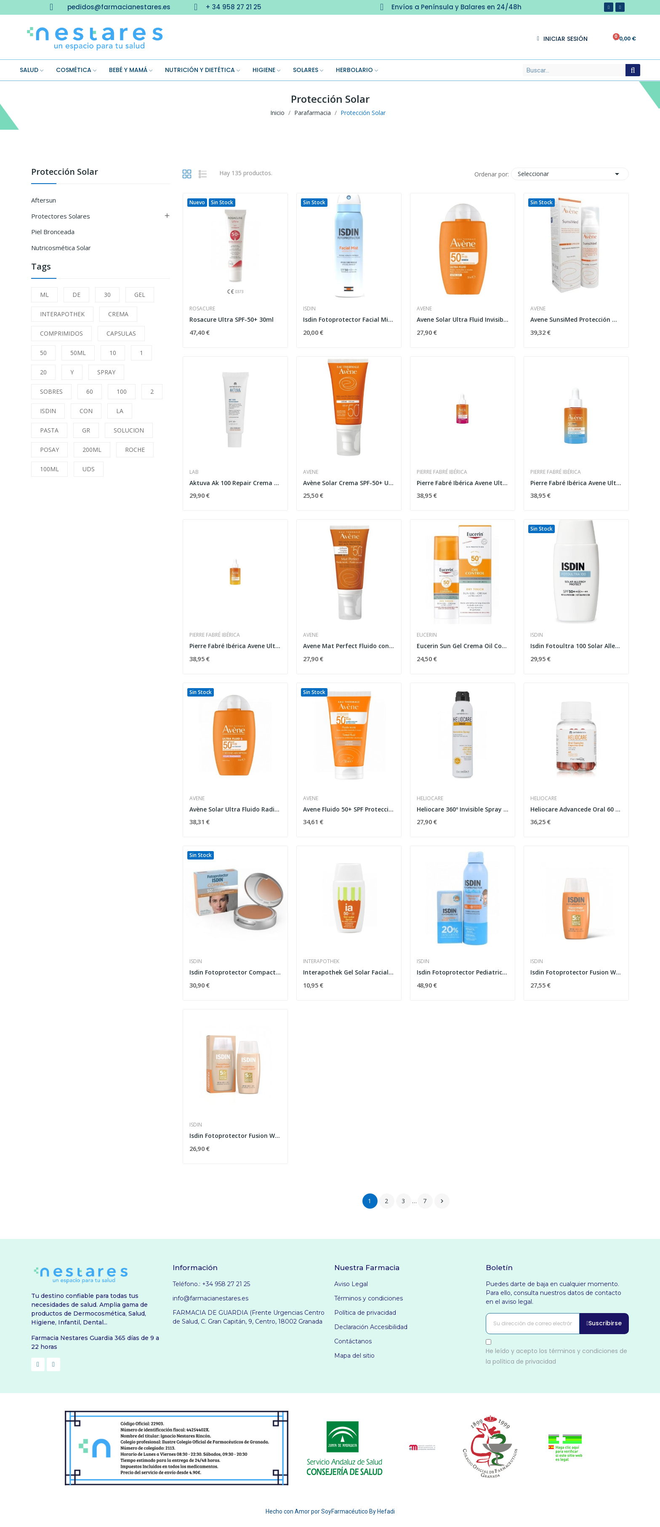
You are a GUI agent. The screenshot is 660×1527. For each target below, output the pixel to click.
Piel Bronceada (53, 231)
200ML (91, 450)
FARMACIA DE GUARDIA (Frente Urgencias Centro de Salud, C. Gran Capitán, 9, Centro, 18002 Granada (249, 1317)
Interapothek (321, 961)
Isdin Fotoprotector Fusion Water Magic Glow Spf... (576, 972)
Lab (194, 472)
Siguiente (442, 1201)
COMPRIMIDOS (61, 333)
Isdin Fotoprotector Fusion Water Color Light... (235, 1136)
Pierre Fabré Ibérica (442, 472)
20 (43, 372)
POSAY (49, 450)
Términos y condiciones (368, 1298)
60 (89, 391)
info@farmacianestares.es (210, 1298)
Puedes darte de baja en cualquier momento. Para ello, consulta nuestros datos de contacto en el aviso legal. (553, 1292)
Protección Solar (64, 172)
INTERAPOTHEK (62, 314)
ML (44, 295)
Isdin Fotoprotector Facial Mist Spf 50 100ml (349, 319)
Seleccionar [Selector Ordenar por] (570, 174)
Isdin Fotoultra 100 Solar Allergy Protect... (576, 646)
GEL (139, 295)
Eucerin (427, 635)
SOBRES (51, 391)
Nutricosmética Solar (61, 247)
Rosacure (202, 308)
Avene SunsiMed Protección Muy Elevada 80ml (576, 319)
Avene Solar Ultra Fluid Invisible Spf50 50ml (462, 319)
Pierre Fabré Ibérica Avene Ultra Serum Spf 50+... (462, 483)
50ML (78, 353)
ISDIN (48, 411)
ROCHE (135, 450)
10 (112, 353)
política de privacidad (524, 1361)
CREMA (118, 314)
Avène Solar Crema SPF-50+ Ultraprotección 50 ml (349, 483)
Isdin (309, 308)
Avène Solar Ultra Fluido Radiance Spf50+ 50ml (235, 809)
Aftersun (43, 200)
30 (107, 295)
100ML (49, 469)
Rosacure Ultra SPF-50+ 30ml (231, 319)
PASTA (49, 430)
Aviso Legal (351, 1284)
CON (86, 411)
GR (86, 430)
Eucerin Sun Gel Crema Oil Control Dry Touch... (462, 646)
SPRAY (106, 372)
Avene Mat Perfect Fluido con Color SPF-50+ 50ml (349, 646)
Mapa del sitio (354, 1355)
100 (122, 391)
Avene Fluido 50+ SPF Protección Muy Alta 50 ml (349, 809)
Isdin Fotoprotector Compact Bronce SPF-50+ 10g (235, 972)
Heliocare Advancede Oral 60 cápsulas (576, 809)
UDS (88, 469)
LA (119, 411)
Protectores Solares (60, 216)
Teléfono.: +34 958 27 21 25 (211, 1284)
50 (43, 353)
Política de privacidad (365, 1312)
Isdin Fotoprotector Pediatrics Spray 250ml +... (462, 972)
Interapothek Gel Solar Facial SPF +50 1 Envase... (349, 972)
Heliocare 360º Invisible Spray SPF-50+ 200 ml (462, 809)
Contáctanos (353, 1341)
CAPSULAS (121, 333)
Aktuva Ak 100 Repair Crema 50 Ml (235, 483)
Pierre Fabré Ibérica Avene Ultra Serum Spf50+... (576, 483)
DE (76, 295)
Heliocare (430, 798)
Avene (424, 308)
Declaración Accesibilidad (370, 1327)
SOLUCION (129, 430)
